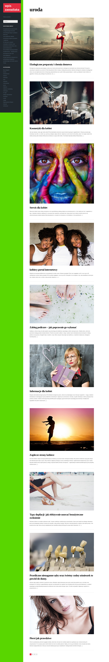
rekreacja (5, 90)
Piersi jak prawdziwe (40, 638)
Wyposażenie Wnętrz (8, 102)
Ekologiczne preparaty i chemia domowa (51, 64)
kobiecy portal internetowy (43, 269)
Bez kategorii (6, 70)
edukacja (5, 77)
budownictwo (6, 73)
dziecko (5, 75)
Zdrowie (5, 104)
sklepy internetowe (7, 94)
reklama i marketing (7, 89)
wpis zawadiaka (12, 7)
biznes (4, 71)
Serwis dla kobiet (38, 207)
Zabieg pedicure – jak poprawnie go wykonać (53, 327)
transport (5, 96)
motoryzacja (6, 83)
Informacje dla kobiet (41, 391)
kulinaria (5, 81)
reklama (5, 87)
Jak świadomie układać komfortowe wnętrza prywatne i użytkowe (10, 38)
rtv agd (4, 92)
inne (4, 79)
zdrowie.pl (5, 106)
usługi (4, 100)
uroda (4, 98)
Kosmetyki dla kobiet (41, 128)
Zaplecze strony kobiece (42, 454)
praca (4, 85)
